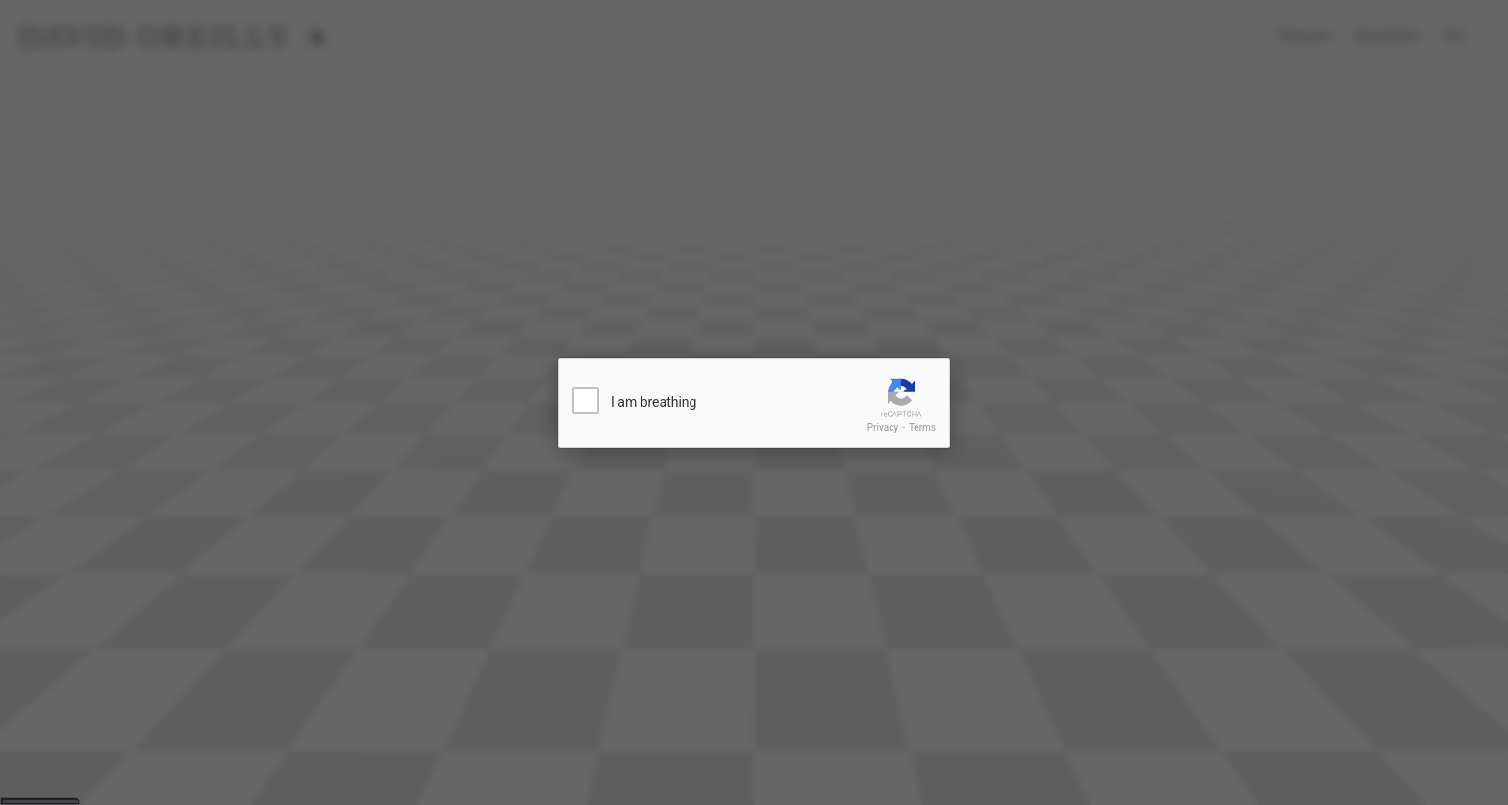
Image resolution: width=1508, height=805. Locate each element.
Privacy (882, 427)
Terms (922, 427)
